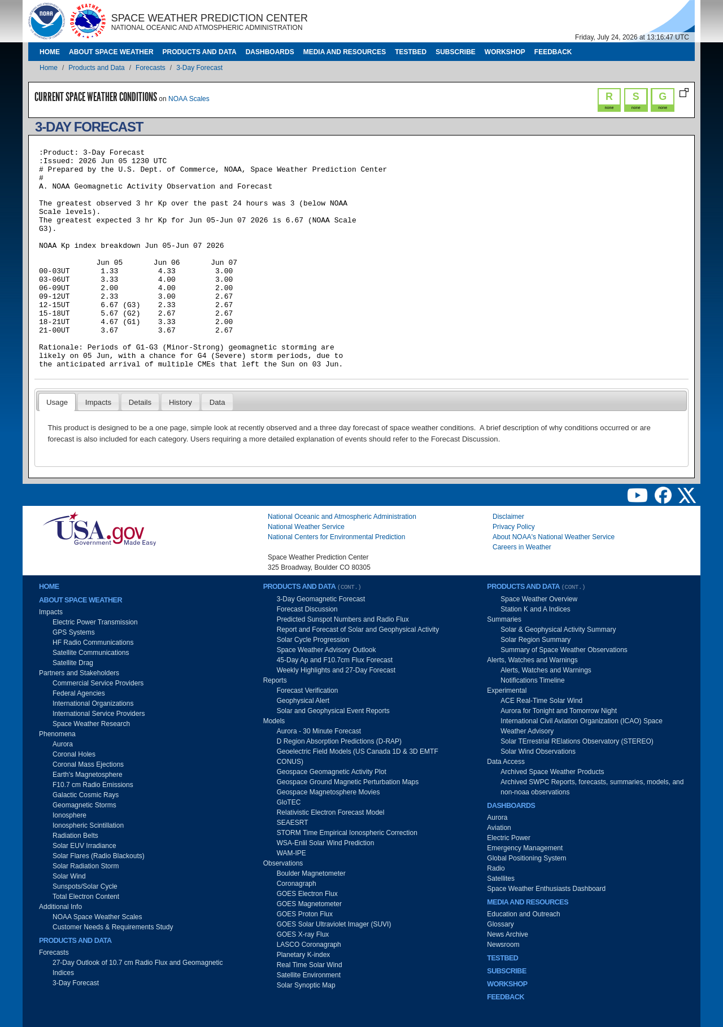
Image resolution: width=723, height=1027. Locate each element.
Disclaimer (508, 517)
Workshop (505, 52)
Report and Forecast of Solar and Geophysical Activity (358, 629)
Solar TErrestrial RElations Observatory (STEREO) (577, 741)
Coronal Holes (74, 754)
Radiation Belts (75, 836)
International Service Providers (99, 714)
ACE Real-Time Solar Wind (541, 701)
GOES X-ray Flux (303, 934)
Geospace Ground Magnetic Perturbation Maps (348, 782)
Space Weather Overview (538, 599)
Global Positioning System (526, 858)
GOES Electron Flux (307, 894)
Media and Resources (344, 52)
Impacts (98, 402)
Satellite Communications (91, 653)
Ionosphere (69, 815)
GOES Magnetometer (309, 904)
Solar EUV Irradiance (84, 846)
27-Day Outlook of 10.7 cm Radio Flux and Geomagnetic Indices (138, 968)
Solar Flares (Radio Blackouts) (99, 856)
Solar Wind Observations (538, 751)
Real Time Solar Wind (309, 965)
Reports (275, 680)
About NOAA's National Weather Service (554, 537)
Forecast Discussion (307, 609)
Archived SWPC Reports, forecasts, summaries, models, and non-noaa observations (591, 787)
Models (274, 721)
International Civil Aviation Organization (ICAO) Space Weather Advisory (581, 726)
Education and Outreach (523, 914)
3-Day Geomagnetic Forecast (321, 599)
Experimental (506, 690)
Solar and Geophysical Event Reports (333, 711)
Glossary (500, 924)
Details (140, 402)
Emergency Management (525, 848)
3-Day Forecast (199, 68)
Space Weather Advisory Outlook (326, 650)
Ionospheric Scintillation (88, 825)
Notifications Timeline (532, 680)
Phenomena (57, 734)
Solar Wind (69, 876)
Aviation (499, 828)
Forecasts (150, 68)
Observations (283, 863)
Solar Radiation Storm (86, 866)
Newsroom (503, 945)
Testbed (410, 52)
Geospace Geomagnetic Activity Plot (331, 772)
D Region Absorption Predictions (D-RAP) (339, 741)
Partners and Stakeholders (79, 673)
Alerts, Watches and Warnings (532, 660)
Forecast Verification (307, 690)
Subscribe (455, 52)
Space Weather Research (91, 724)
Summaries (504, 619)
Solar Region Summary (535, 640)
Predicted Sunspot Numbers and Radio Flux (343, 619)
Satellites (501, 878)
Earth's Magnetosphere (88, 775)
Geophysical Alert (303, 701)
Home (50, 52)
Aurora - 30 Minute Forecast (319, 731)
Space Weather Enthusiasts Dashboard (546, 889)
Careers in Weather (522, 547)
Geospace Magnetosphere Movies (328, 792)
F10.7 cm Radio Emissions (93, 785)
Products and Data (200, 52)
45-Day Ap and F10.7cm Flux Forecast (335, 660)
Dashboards (270, 52)
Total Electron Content (86, 897)
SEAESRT (292, 823)
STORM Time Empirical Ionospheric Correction (347, 833)
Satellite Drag (73, 663)
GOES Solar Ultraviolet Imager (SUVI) (334, 924)
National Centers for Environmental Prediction (336, 537)
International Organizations (93, 703)
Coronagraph (296, 884)
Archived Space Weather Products (552, 772)
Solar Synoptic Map (306, 985)
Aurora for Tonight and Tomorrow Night (558, 711)
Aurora (63, 744)
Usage (57, 402)
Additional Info (60, 907)
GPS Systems (74, 632)
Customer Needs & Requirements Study (113, 927)
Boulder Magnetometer (311, 873)
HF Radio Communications (93, 642)
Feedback (553, 52)
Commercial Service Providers (98, 683)
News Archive (507, 934)
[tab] (57, 402)
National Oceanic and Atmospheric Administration (342, 517)
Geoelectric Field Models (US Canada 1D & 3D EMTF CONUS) (357, 757)
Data (217, 402)
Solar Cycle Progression (313, 640)
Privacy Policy (514, 527)
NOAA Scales (189, 99)
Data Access (506, 762)
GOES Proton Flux (305, 914)
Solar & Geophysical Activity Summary (558, 629)
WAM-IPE (291, 853)
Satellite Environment (309, 975)
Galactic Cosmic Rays (86, 795)
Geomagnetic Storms (84, 805)
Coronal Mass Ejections (88, 764)
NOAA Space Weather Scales (97, 917)
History (180, 402)
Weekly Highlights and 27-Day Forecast (336, 670)
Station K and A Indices (535, 609)
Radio (495, 868)
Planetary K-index (303, 955)
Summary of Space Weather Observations (564, 650)
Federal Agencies (79, 693)
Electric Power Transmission (95, 622)
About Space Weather (111, 52)
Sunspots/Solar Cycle (85, 886)
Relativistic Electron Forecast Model (331, 812)
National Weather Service (306, 527)
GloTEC (289, 802)
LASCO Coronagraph (309, 945)
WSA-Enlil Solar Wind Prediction (325, 843)
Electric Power (508, 838)
